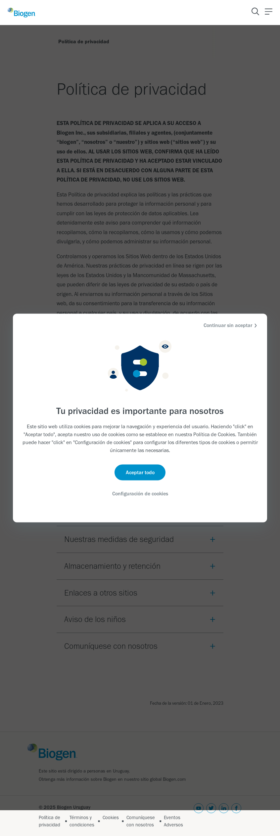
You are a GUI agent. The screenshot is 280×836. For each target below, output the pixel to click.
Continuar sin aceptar (231, 325)
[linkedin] (224, 815)
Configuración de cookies (140, 493)
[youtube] (199, 815)
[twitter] (211, 815)
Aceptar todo (140, 472)
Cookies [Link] (111, 817)
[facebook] (236, 815)
